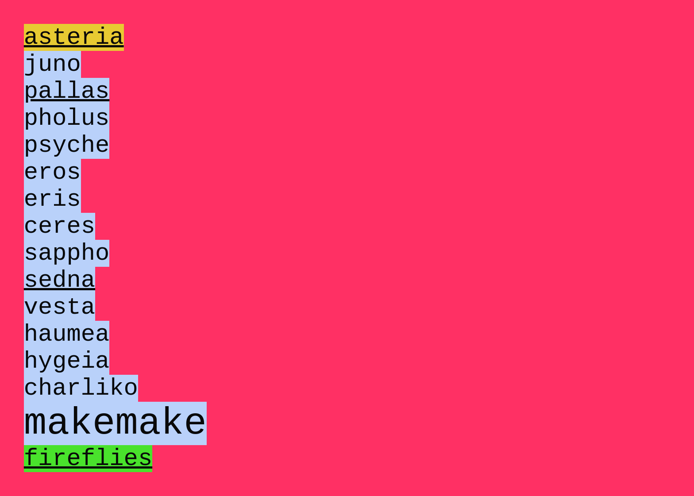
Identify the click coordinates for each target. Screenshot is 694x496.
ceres (59, 266)
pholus (67, 137)
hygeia (67, 427)
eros (52, 201)
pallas (67, 104)
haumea (67, 395)
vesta (59, 363)
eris (52, 234)
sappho (67, 298)
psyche (67, 169)
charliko (81, 460)
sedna (59, 331)
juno (52, 72)
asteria (74, 40)
